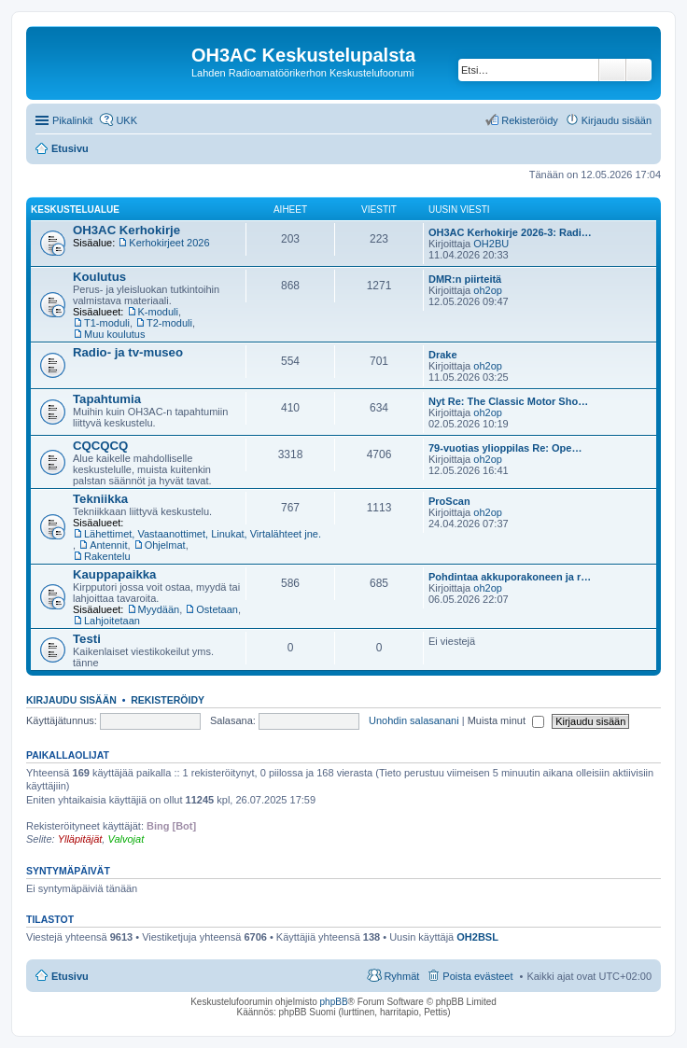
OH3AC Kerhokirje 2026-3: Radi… (510, 232)
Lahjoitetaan (112, 620)
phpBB (334, 1002)
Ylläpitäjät (80, 839)
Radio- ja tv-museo (128, 352)
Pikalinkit (72, 120)
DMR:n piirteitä (464, 279)
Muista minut (506, 720)
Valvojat (125, 839)
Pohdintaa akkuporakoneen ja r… (509, 576)
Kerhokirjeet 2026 (169, 242)
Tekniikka (100, 499)
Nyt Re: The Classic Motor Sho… (508, 401)
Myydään (159, 609)
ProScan (449, 501)
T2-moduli (169, 322)
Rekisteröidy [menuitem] (529, 120)
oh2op (487, 290)
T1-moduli (107, 322)
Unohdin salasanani (414, 720)
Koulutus (99, 277)
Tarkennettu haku (639, 70)
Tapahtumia (107, 399)
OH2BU (491, 243)
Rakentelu (107, 556)
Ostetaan (217, 609)
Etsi (612, 70)
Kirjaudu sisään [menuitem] (617, 120)
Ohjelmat (165, 545)
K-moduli (158, 311)
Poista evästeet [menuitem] (477, 976)
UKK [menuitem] (126, 120)
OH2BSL (477, 937)
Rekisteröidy (167, 700)
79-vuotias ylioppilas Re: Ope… (505, 448)
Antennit (108, 545)
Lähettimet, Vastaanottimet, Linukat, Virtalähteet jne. (202, 533)
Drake (442, 354)
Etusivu (70, 976)
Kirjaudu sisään (71, 700)
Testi (87, 639)
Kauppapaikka (114, 574)
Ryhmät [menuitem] (401, 976)
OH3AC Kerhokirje (126, 230)
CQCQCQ (100, 446)
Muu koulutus (114, 334)
